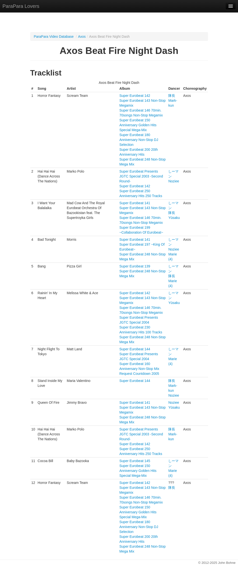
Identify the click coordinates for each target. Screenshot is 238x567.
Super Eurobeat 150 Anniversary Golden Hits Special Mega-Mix (137, 125)
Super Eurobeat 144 (134, 349)
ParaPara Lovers (20, 6)
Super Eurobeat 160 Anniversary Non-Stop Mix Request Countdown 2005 (139, 369)
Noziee (173, 181)
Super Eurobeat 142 (134, 96)
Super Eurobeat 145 (134, 461)
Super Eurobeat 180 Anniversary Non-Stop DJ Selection (138, 140)
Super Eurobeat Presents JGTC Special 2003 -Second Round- (141, 176)
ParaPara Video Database (54, 36)
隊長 (171, 96)
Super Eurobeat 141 (134, 203)
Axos (82, 36)
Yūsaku (174, 218)
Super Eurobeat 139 (134, 266)
